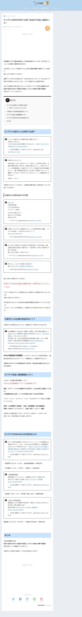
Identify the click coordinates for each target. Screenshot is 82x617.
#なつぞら (45, 144)
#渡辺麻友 (20, 331)
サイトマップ (54, 8)
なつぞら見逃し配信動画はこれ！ (17, 114)
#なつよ (38, 334)
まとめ (9, 121)
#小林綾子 (38, 449)
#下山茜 (35, 341)
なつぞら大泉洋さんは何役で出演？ (17, 105)
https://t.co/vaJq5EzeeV (15, 233)
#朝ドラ (38, 144)
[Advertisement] (27, 47)
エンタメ (26, 8)
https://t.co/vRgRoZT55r (15, 482)
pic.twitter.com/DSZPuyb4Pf (24, 451)
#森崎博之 (34, 507)
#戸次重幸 (44, 446)
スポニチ (16, 178)
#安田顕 (40, 479)
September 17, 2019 (14, 152)
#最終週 (25, 334)
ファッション (34, 8)
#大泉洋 (21, 266)
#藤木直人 (17, 449)
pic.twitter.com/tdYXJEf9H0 (27, 343)
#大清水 (28, 507)
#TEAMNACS (29, 266)
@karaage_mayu (13, 343)
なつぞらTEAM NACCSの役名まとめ (18, 118)
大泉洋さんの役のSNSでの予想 (17, 108)
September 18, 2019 (34, 220)
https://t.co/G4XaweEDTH (20, 146)
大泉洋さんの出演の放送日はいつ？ (17, 111)
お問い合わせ (44, 8)
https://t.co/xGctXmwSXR (15, 510)
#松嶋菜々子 (24, 449)
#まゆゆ (41, 341)
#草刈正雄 (31, 449)
